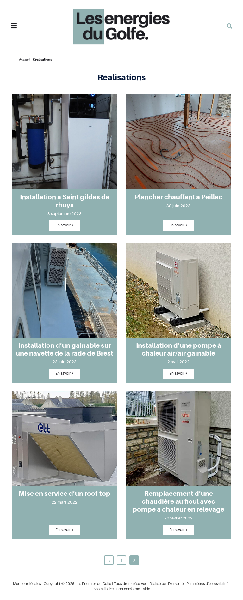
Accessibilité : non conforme (116, 589)
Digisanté (176, 583)
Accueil (24, 59)
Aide (146, 589)
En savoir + (64, 225)
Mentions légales (27, 583)
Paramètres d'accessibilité (207, 583)
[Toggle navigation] (14, 26)
